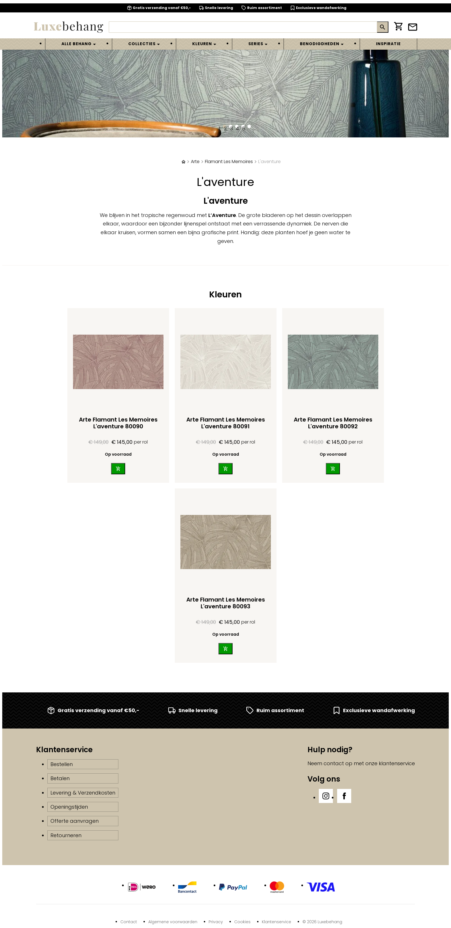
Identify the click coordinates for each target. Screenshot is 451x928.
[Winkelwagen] (398, 27)
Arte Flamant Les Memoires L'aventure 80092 (333, 423)
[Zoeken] (243, 27)
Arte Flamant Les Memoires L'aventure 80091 (225, 423)
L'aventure (269, 161)
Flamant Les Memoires (229, 161)
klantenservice (397, 763)
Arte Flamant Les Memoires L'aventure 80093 (225, 603)
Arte (195, 161)
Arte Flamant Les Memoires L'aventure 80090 (118, 423)
